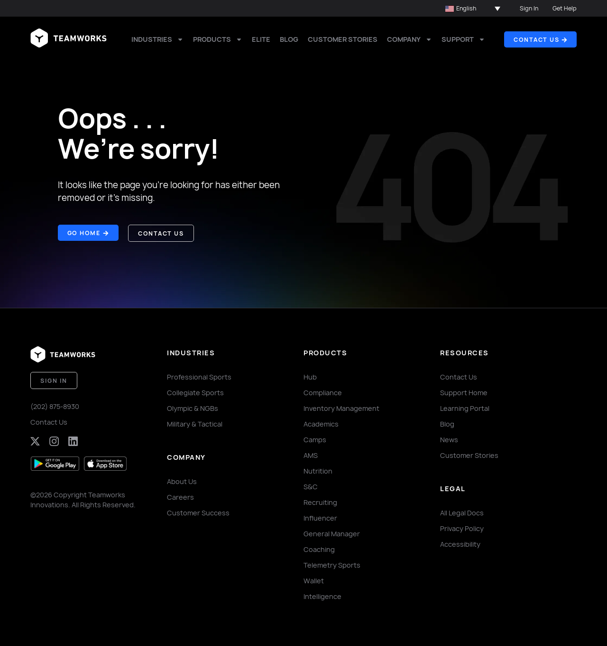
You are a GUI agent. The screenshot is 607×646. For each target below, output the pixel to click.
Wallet (314, 580)
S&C (311, 486)
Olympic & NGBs (192, 407)
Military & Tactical (194, 423)
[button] (473, 8)
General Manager (332, 533)
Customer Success (198, 512)
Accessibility (460, 543)
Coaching (319, 548)
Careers (180, 496)
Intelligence (322, 595)
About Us (182, 480)
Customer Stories (342, 39)
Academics (321, 423)
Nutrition (318, 470)
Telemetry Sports (332, 564)
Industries (157, 39)
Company (409, 39)
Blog (289, 39)
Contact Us (48, 421)
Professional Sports (199, 376)
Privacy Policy (462, 527)
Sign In (529, 8)
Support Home (463, 392)
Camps (315, 439)
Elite (261, 39)
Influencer (320, 517)
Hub (310, 376)
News (449, 439)
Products (217, 39)
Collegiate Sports (195, 392)
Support (463, 39)
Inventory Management (341, 407)
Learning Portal (464, 407)
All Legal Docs (462, 512)
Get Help (564, 8)
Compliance (323, 392)
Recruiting (320, 501)
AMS (311, 454)
